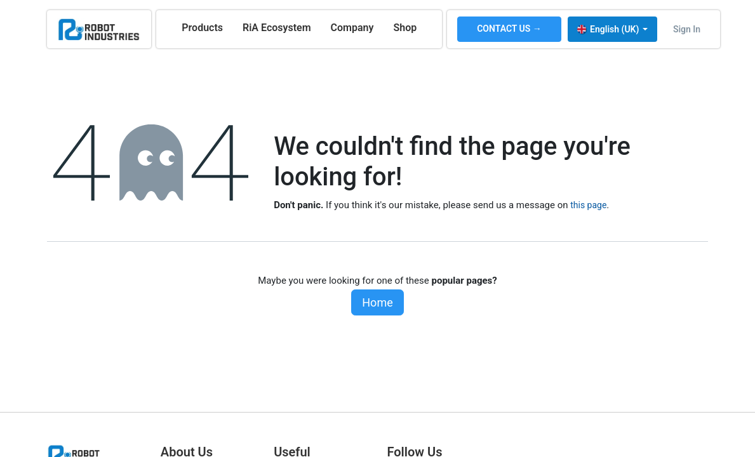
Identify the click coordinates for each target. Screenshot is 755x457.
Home (377, 302)
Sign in (686, 29)
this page (588, 205)
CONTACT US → (509, 28)
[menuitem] (202, 28)
